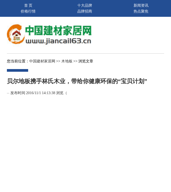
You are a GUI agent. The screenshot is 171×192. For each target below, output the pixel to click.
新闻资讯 (141, 5)
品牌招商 (84, 11)
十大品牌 (84, 5)
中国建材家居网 (42, 61)
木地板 (66, 61)
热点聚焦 (141, 11)
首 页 (28, 5)
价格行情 (28, 11)
